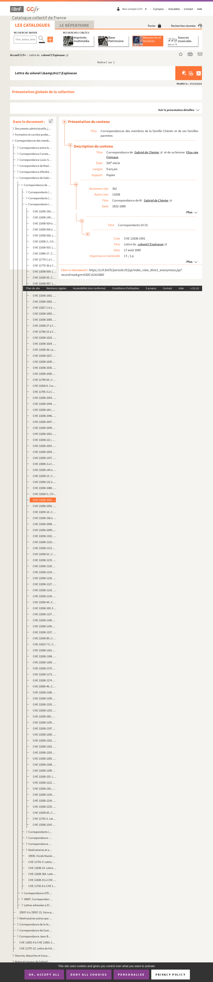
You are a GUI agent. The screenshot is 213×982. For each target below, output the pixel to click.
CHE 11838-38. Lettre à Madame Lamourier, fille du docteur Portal (45, 349)
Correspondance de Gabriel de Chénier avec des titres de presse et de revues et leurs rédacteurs (40, 838)
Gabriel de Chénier (146, 152)
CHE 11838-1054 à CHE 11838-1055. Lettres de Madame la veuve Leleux (45, 452)
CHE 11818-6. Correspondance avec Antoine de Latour (45, 386)
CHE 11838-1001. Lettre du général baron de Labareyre (45, 295)
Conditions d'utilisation (125, 288)
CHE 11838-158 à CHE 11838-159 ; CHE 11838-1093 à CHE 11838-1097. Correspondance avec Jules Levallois (45, 518)
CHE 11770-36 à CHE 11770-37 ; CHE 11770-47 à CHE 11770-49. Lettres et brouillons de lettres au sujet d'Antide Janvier (45, 265)
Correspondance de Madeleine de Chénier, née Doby (35, 166)
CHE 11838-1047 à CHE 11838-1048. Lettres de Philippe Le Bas (45, 422)
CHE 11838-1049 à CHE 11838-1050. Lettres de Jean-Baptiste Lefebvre (45, 428)
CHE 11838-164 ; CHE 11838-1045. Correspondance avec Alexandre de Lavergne (45, 410)
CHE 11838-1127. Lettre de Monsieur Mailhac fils (45, 584)
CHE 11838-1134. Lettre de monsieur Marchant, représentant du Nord (45, 596)
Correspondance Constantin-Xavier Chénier (35, 154)
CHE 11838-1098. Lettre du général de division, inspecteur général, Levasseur (45, 524)
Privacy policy (171, 974)
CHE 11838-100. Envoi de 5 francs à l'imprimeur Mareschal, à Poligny (45, 608)
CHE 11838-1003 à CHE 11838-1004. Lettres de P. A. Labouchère (45, 313)
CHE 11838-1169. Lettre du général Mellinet (45, 662)
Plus (189, 212)
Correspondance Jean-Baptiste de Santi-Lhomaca (35, 936)
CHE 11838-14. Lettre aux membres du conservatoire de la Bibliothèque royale (42, 868)
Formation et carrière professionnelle (33, 134)
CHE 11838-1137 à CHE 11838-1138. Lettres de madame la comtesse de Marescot (45, 614)
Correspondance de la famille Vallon (35, 924)
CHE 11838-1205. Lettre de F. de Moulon (45, 758)
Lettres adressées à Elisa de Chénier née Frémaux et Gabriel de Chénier (38, 905)
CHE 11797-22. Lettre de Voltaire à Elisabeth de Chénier (37, 948)
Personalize (131, 974)
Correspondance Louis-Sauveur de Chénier (35, 160)
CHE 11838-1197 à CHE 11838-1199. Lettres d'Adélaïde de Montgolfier (45, 728)
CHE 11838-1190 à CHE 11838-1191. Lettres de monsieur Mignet (45, 698)
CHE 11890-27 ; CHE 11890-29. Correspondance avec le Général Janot (45, 253)
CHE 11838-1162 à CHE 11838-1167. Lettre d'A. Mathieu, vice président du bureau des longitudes (45, 650)
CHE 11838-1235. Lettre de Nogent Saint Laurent (45, 806)
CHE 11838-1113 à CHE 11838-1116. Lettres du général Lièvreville (45, 548)
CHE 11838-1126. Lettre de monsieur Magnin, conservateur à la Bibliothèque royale (45, 578)
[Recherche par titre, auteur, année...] (25, 39)
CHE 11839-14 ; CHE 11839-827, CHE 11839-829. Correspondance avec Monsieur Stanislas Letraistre (45, 512)
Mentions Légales (56, 288)
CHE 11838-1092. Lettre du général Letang (45, 506)
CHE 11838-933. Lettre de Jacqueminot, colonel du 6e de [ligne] (45, 247)
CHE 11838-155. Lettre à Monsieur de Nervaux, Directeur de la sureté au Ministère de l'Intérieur (45, 776)
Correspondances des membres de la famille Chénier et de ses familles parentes (33, 140)
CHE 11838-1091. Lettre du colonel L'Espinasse (45, 500)
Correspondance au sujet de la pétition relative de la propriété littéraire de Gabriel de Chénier (40, 844)
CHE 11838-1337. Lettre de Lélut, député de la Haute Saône (45, 458)
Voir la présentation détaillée (176, 110)
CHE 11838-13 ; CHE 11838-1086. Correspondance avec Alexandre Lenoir (45, 476)
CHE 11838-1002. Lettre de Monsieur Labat (45, 301)
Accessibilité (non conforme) (89, 288)
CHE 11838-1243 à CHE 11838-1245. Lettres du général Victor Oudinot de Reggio (45, 824)
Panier (154, 26)
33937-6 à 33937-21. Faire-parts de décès (37, 912)
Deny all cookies (88, 974)
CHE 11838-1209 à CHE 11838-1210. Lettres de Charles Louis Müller (45, 770)
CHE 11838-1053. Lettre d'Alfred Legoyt (45, 446)
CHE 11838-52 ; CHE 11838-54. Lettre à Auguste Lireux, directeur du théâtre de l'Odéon (45, 554)
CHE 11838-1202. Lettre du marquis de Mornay (45, 746)
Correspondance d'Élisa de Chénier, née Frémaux (38, 893)
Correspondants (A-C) (40, 192)
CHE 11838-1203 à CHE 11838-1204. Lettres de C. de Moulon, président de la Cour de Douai (45, 752)
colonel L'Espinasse (53, 55)
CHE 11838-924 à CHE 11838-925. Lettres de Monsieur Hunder (45, 223)
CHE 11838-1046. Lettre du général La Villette (45, 416)
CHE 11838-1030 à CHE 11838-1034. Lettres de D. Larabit (45, 361)
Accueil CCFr (18, 55)
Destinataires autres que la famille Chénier (35, 918)
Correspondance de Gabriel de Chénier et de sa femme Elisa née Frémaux (35, 178)
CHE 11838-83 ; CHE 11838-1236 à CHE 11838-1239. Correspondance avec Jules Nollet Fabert (45, 812)
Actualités (174, 9)
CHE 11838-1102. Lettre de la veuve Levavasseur (45, 536)
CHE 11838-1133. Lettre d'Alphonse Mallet (45, 590)
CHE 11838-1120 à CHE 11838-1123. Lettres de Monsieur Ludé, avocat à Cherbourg (45, 566)
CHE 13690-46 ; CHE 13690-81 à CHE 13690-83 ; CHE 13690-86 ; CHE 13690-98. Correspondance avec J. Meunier (45, 686)
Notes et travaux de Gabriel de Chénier (33, 961)
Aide (199, 9)
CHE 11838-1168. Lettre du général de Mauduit (45, 656)
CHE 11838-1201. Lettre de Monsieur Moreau (45, 740)
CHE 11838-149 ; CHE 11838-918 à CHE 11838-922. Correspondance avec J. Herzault (45, 217)
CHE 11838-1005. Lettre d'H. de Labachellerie (45, 319)
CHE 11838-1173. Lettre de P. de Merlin (45, 674)
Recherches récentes (186, 26)
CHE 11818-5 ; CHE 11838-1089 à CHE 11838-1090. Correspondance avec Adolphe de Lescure (45, 494)
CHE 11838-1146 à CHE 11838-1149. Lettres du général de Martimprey (45, 626)
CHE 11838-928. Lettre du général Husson (45, 235)
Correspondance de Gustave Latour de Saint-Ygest (35, 930)
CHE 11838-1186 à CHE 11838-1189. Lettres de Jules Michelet (45, 692)
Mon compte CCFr (135, 9)
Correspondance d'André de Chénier (35, 172)
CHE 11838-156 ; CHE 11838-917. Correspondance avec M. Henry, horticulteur (45, 211)
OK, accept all (44, 974)
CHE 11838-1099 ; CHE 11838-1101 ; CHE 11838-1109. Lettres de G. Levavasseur (45, 530)
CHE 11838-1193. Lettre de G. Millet (45, 710)
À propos (158, 9)
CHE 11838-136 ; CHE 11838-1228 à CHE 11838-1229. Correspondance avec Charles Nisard (45, 788)
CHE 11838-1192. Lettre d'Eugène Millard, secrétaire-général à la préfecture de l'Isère (45, 704)
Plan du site (33, 288)
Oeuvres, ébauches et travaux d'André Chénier (33, 955)
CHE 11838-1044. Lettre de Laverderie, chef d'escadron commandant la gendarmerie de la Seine (45, 404)
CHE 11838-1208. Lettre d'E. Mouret (45, 764)
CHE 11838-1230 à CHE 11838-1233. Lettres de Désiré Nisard (45, 794)
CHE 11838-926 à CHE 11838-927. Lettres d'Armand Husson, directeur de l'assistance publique (45, 229)
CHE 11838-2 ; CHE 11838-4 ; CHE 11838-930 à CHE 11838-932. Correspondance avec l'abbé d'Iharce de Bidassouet (45, 241)
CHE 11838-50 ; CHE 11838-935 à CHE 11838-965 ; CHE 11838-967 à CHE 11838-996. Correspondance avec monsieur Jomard (45, 277)
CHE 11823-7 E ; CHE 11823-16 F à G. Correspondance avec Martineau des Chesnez (45, 644)
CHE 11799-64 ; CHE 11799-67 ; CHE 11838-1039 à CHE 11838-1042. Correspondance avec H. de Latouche (45, 380)
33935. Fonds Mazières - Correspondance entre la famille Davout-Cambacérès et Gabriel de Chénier (42, 856)
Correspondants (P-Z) (40, 832)
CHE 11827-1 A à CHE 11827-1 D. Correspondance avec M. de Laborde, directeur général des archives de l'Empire (45, 307)
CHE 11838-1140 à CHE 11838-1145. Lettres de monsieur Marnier (45, 620)
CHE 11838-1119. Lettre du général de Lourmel (45, 560)
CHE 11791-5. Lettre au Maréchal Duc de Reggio (45, 818)
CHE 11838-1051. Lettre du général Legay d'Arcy (45, 434)
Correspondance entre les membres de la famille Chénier (35, 148)
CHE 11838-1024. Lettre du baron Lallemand (45, 343)
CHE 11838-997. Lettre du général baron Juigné (45, 283)
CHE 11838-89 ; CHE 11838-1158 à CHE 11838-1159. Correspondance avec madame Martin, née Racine (45, 638)
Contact (188, 9)
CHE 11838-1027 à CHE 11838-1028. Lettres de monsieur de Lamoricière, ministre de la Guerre (45, 355)
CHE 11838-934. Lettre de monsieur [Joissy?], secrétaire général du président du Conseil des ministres (45, 271)
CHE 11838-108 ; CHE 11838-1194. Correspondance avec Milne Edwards (45, 716)
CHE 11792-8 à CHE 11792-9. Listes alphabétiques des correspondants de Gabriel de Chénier (42, 886)
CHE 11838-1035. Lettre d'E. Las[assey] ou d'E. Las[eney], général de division (45, 367)
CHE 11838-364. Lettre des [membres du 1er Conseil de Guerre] (42, 874)
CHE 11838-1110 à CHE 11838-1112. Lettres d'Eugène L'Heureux (45, 542)
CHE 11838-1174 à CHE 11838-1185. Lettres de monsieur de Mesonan (45, 680)
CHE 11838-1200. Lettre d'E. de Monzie (45, 734)
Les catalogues (32, 25)
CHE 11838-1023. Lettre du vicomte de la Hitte (45, 337)
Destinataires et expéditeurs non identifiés (40, 850)
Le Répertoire (74, 25)
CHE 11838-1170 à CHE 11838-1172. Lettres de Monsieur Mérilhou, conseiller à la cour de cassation (45, 668)
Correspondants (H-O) (40, 204)
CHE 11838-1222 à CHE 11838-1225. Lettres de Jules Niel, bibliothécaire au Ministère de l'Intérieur (45, 782)
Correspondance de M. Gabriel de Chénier (38, 185)
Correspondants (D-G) (40, 198)
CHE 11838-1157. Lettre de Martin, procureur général (45, 632)
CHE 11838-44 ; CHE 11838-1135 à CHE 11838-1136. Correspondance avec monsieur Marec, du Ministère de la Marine (45, 602)
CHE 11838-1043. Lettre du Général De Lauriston (45, 398)
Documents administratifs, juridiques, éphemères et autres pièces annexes (33, 128)
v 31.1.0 (194, 288)
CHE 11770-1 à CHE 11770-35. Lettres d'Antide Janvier (45, 259)
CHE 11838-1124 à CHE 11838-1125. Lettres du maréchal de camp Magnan (45, 572)
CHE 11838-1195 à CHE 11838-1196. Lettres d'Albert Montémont (45, 722)
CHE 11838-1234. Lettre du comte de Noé (45, 800)
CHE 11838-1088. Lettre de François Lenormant (45, 488)
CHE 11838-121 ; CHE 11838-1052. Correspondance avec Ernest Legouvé (45, 440)
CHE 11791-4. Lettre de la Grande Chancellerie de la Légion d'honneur (42, 862)
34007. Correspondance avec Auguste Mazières (38, 899)
